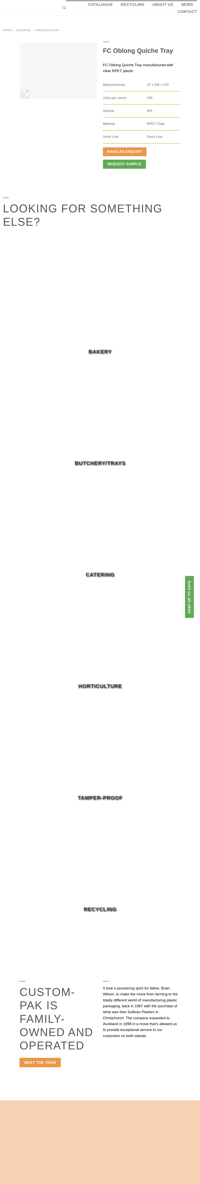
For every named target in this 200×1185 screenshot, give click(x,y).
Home (7, 30)
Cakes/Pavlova (47, 30)
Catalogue (100, 4)
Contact (187, 11)
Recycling (132, 4)
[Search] (64, 8)
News (187, 4)
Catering (23, 30)
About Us (162, 4)
